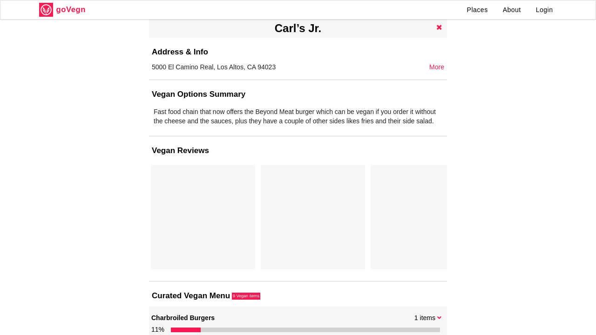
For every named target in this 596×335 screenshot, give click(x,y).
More (436, 67)
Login (544, 9)
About (512, 9)
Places (477, 9)
